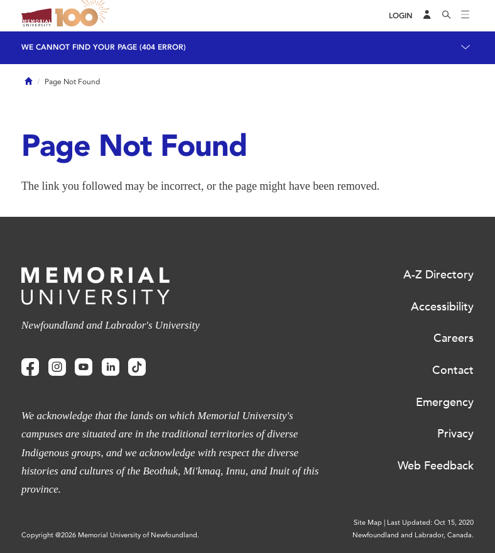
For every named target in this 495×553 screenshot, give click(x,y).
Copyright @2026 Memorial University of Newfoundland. (110, 535)
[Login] (400, 16)
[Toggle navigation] (465, 15)
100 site (84, 15)
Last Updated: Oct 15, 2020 (430, 522)
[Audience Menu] (427, 15)
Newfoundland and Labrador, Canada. (413, 535)
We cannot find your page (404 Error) (103, 47)
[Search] (446, 15)
